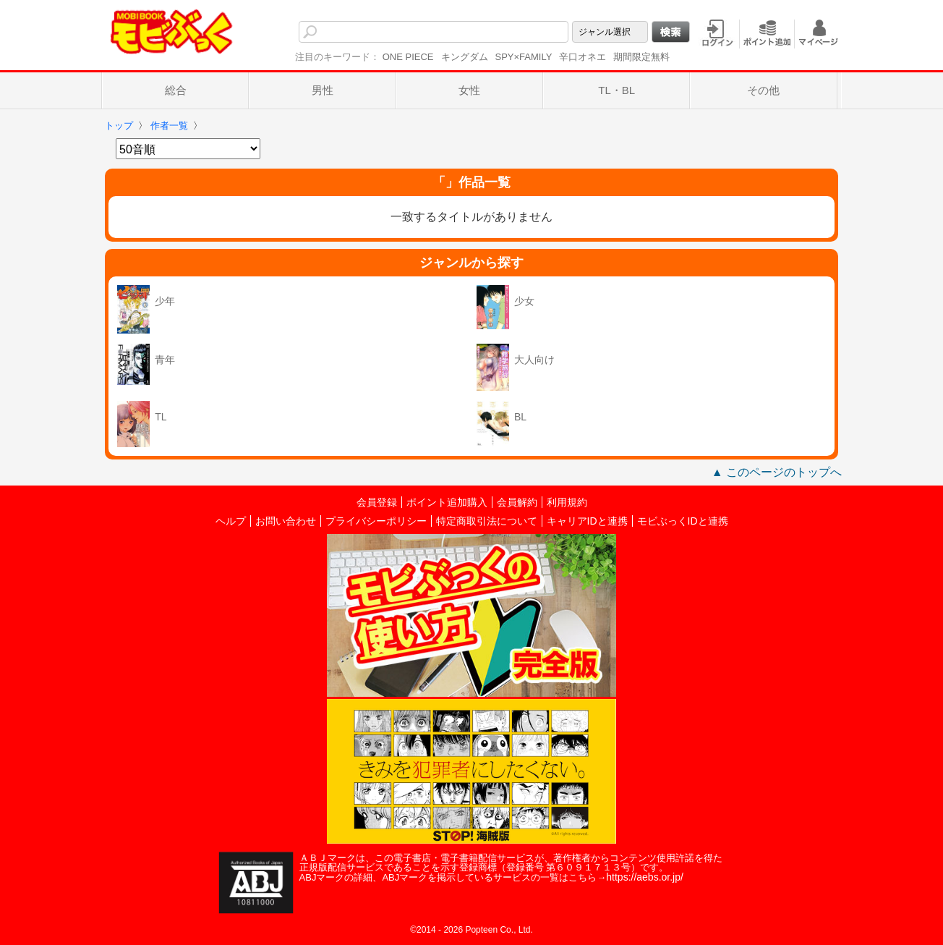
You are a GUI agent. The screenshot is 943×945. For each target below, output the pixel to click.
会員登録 (377, 502)
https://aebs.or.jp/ (644, 877)
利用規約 (567, 502)
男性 (322, 90)
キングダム (464, 57)
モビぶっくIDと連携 (682, 521)
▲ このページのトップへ (777, 472)
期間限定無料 (641, 57)
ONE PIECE (408, 57)
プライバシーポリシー (376, 521)
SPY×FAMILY (523, 57)
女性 (469, 90)
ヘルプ (231, 521)
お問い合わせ (285, 521)
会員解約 (517, 502)
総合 (176, 90)
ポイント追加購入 (446, 502)
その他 (763, 90)
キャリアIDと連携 (587, 521)
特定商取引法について (486, 521)
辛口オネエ (582, 57)
